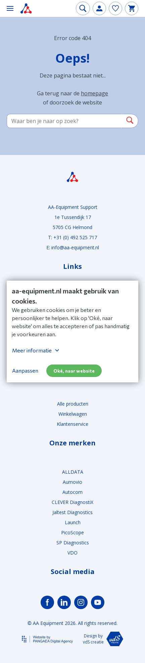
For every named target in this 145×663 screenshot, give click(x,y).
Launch (73, 522)
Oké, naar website (74, 371)
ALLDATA (72, 472)
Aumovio (72, 482)
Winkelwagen (72, 414)
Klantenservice (72, 424)
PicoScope (72, 532)
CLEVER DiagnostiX (72, 502)
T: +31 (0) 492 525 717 (72, 237)
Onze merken (72, 443)
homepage (94, 93)
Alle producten (72, 404)
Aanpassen (25, 370)
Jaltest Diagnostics (72, 512)
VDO (72, 552)
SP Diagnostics (72, 542)
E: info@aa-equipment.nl (72, 247)
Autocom (72, 492)
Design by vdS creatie (103, 639)
